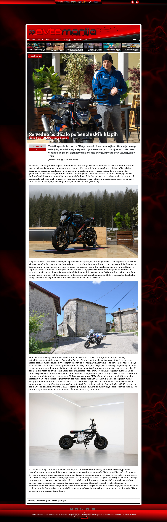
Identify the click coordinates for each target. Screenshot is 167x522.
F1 (48, 39)
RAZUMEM (84, 518)
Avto (40, 39)
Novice (39, 56)
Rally (67, 39)
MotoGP (57, 39)
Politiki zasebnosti (101, 516)
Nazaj (136, 39)
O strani (77, 39)
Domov (31, 39)
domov (31, 56)
